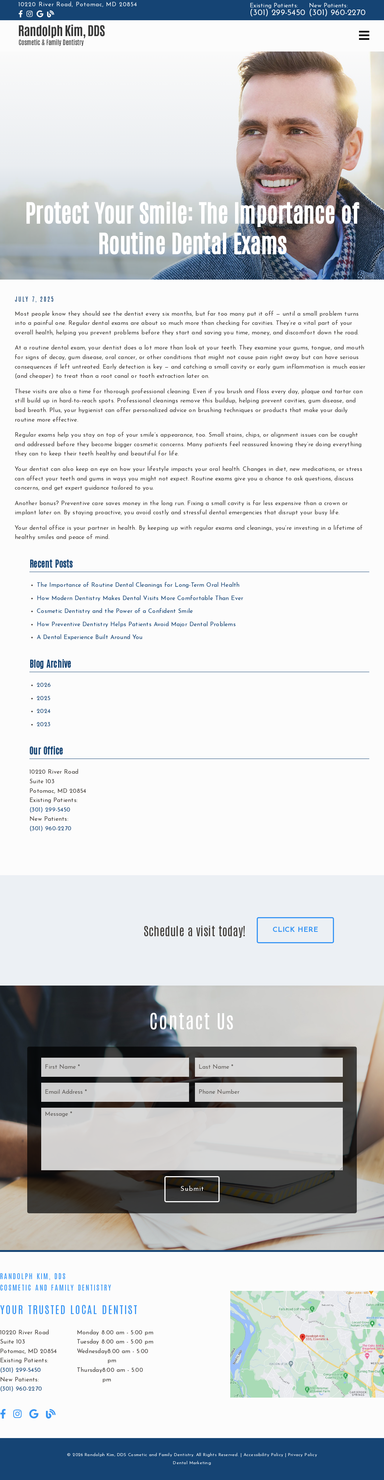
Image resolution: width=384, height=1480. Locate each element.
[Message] (191, 1139)
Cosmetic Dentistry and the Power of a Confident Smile (115, 611)
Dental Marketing (192, 1463)
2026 (44, 685)
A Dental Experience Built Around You (90, 637)
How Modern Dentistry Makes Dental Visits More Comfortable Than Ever (140, 598)
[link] (20, 14)
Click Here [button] (295, 930)
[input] (115, 1067)
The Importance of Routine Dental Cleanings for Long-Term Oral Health (138, 585)
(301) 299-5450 (277, 13)
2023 (43, 725)
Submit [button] (192, 1189)
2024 (43, 711)
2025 (43, 699)
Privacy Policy (302, 1455)
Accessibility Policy (263, 1455)
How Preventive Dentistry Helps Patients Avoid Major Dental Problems (136, 625)
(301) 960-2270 (337, 13)
